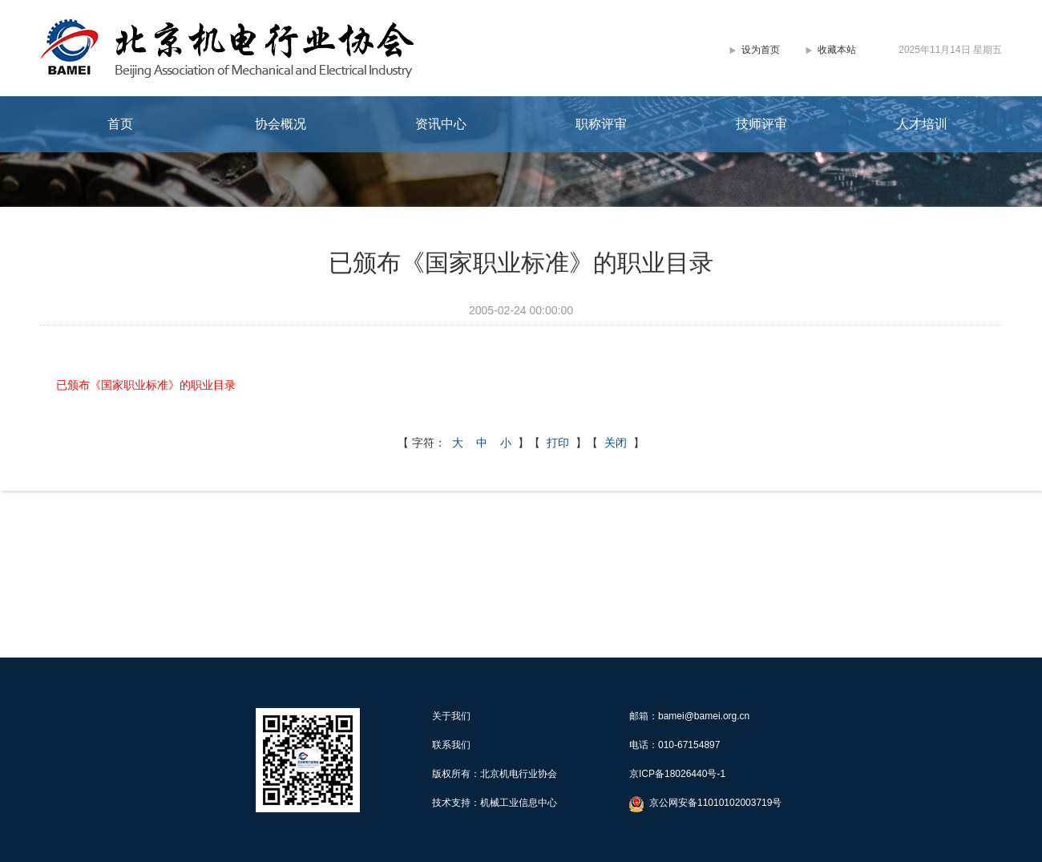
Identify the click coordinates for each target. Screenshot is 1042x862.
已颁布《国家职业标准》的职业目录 (146, 384)
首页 (120, 124)
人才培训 (921, 124)
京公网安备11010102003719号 (715, 802)
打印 (558, 442)
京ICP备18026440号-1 (677, 773)
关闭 (615, 442)
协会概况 (280, 124)
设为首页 (760, 49)
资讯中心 (440, 124)
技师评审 (761, 124)
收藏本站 (837, 49)
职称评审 (601, 124)
